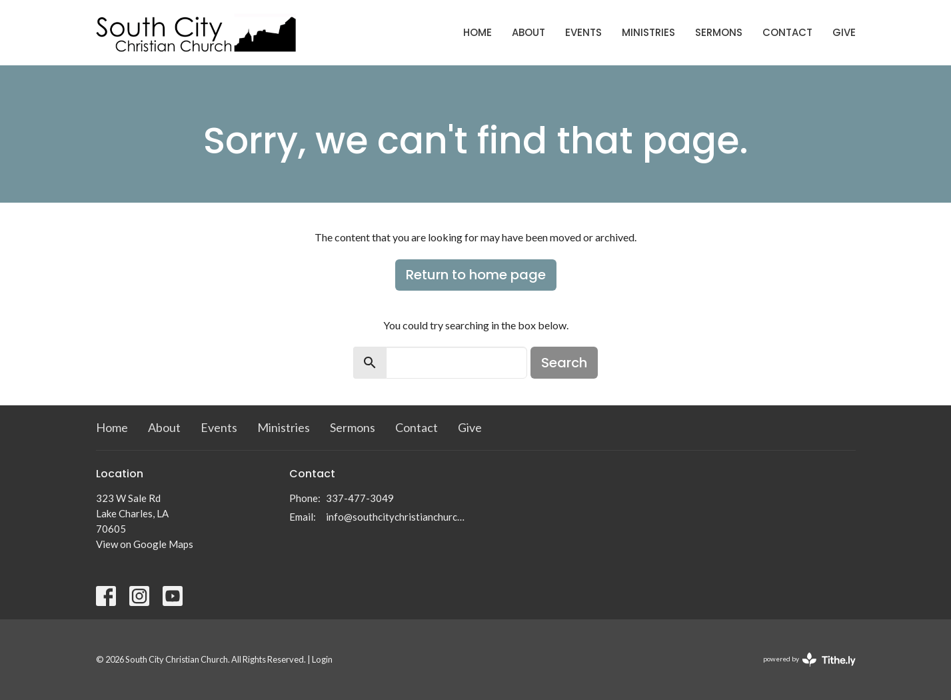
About (528, 32)
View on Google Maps (144, 544)
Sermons (718, 32)
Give (844, 32)
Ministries (648, 32)
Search (564, 362)
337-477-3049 (360, 498)
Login (322, 659)
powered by (809, 660)
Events (583, 32)
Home (477, 32)
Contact (787, 32)
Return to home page (476, 274)
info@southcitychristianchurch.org (397, 517)
